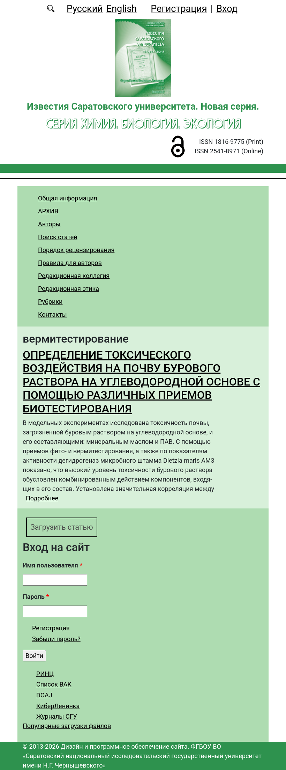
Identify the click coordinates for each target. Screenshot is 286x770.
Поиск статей (57, 237)
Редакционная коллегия (74, 275)
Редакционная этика (68, 288)
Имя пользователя (53, 565)
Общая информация (67, 198)
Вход (227, 8)
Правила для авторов (70, 262)
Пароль (36, 596)
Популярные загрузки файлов (67, 725)
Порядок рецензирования (76, 250)
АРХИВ (48, 211)
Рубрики (50, 301)
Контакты (52, 314)
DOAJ (44, 695)
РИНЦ (45, 673)
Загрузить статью (61, 527)
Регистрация (179, 8)
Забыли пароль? (56, 639)
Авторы (49, 224)
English (121, 8)
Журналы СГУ (56, 716)
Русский (85, 8)
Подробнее (42, 498)
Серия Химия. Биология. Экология (143, 123)
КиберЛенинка (58, 706)
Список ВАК (54, 684)
